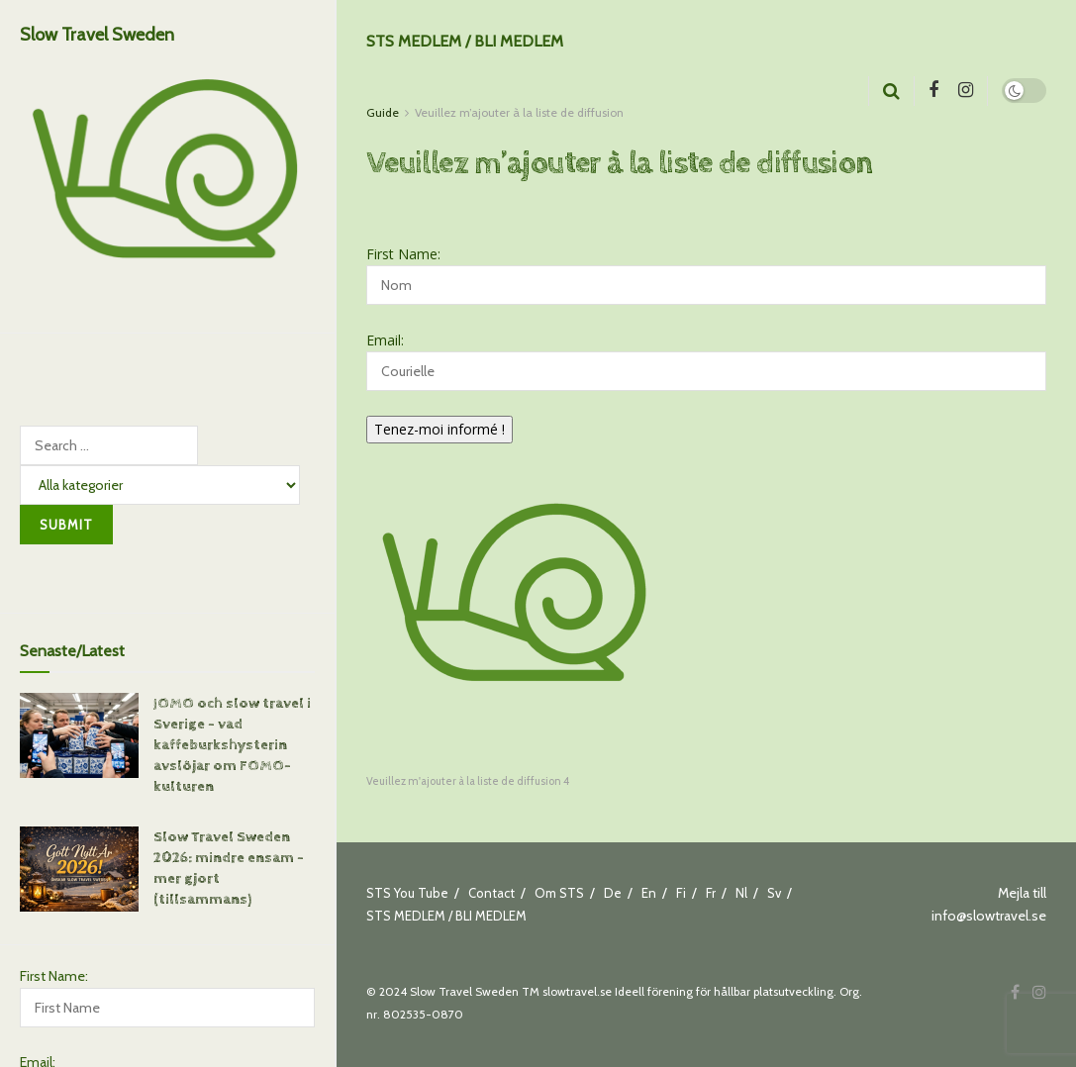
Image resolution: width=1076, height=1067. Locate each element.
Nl (741, 893)
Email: (385, 340)
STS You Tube (407, 893)
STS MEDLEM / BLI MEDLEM (464, 41)
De (613, 893)
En (648, 893)
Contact (491, 893)
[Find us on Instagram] (965, 90)
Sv (774, 893)
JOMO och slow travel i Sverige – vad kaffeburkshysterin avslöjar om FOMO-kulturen (232, 742)
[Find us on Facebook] (933, 90)
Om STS (559, 893)
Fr (711, 893)
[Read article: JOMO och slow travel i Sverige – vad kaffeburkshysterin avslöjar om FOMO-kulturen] (79, 732)
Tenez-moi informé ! (439, 429)
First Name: (54, 973)
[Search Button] (891, 91)
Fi (681, 893)
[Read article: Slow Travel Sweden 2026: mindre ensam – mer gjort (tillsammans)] (79, 866)
